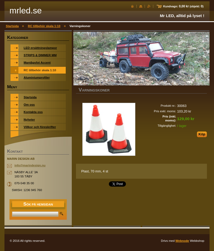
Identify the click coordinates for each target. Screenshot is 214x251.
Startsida (12, 26)
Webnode (182, 240)
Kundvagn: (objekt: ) (183, 6)
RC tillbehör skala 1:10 (44, 26)
